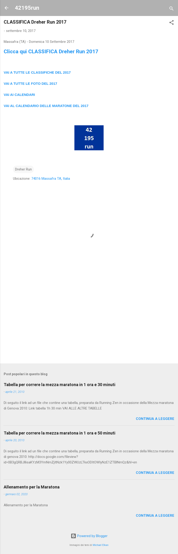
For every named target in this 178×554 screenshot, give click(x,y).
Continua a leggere (155, 419)
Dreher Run (23, 169)
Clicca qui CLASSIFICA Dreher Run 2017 (51, 51)
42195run (27, 8)
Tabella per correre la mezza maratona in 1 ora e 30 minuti (59, 384)
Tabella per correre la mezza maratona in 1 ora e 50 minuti (59, 433)
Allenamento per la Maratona (32, 487)
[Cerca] (171, 9)
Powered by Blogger (89, 536)
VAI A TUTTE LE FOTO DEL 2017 (30, 83)
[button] (171, 23)
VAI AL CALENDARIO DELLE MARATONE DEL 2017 (46, 106)
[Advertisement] (89, 323)
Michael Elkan (100, 545)
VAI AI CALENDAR (19, 95)
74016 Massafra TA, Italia (50, 178)
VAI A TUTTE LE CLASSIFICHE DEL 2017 (37, 72)
